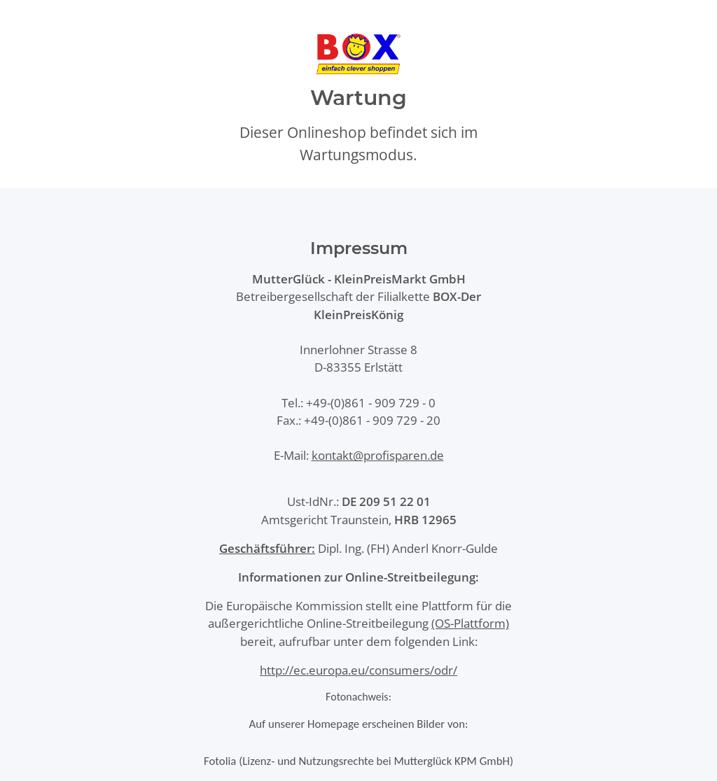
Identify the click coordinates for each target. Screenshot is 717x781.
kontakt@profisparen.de (378, 455)
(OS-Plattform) (470, 623)
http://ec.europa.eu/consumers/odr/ (358, 670)
